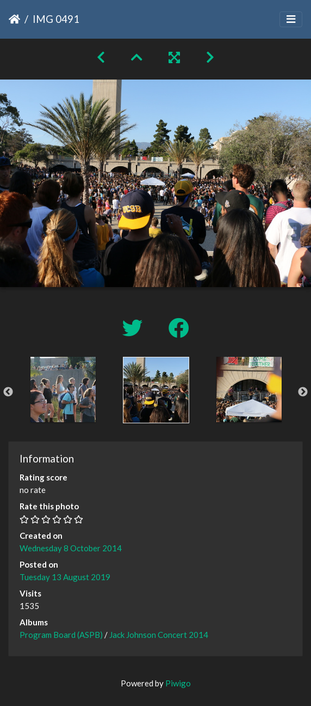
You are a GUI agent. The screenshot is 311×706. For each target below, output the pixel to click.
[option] (62, 389)
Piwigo (178, 683)
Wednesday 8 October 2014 (71, 548)
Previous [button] (8, 392)
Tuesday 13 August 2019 (65, 577)
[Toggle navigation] (290, 19)
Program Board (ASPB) (61, 635)
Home (14, 19)
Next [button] (302, 392)
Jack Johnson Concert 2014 (158, 635)
